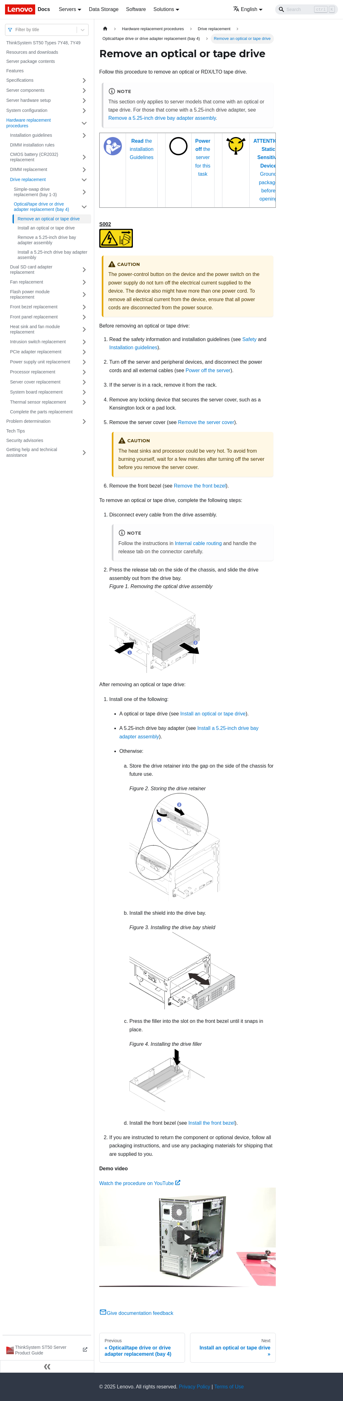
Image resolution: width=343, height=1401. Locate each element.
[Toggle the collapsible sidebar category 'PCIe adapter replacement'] (84, 352)
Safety (249, 339)
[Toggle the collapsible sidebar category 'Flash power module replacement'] (84, 294)
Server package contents (30, 61)
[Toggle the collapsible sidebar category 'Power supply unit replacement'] (84, 362)
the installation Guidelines (142, 149)
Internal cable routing (198, 543)
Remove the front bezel (200, 485)
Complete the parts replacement (41, 411)
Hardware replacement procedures (28, 123)
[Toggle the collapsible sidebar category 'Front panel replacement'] (84, 317)
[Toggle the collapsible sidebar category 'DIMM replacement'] (84, 170)
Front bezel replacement (33, 306)
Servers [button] (67, 9)
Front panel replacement (34, 316)
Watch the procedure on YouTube (139, 1183)
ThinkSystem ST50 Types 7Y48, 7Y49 (43, 42)
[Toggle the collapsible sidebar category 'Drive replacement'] (84, 180)
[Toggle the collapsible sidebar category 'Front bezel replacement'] (84, 307)
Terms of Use (229, 1386)
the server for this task (202, 157)
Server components (25, 90)
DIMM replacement (28, 169)
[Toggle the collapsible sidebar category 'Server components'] (84, 90)
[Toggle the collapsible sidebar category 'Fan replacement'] (84, 282)
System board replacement (36, 391)
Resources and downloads (32, 52)
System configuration (26, 110)
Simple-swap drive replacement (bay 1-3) (35, 192)
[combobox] (16, 29)
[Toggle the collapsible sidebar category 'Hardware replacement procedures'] (84, 123)
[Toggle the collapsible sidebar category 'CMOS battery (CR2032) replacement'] (84, 157)
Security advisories (24, 440)
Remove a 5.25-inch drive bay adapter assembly (47, 240)
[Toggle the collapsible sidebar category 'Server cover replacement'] (84, 382)
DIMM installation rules (32, 144)
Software (136, 9)
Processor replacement (32, 371)
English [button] (245, 9)
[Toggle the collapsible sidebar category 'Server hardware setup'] (84, 101)
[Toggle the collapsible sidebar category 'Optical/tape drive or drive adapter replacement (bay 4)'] (84, 207)
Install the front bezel (211, 1123)
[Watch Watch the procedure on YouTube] (188, 1237)
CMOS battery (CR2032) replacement (34, 157)
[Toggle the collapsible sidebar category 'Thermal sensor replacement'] (84, 402)
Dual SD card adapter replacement (31, 269)
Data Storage (103, 9)
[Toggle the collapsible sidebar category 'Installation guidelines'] (84, 135)
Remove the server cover (206, 422)
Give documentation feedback (136, 1313)
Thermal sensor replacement (38, 402)
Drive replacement (28, 179)
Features (15, 70)
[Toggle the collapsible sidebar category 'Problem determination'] (84, 421)
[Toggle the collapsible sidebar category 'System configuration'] (84, 111)
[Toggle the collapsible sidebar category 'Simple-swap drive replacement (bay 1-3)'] (84, 192)
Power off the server (208, 370)
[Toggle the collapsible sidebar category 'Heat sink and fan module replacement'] (84, 329)
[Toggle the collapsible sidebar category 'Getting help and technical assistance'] (84, 452)
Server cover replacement (35, 381)
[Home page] (105, 29)
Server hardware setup (28, 100)
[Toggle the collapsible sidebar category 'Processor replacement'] (84, 372)
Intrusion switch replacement (38, 341)
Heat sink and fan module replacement (35, 329)
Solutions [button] (163, 9)
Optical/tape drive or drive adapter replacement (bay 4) (41, 206)
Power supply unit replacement (40, 361)
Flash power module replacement (30, 294)
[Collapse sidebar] (47, 1366)
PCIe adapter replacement (35, 351)
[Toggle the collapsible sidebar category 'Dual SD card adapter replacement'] (84, 269)
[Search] (306, 9)
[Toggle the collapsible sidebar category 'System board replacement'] (84, 392)
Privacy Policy (194, 1386)
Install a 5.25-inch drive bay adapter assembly (52, 255)
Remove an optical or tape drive (49, 218)
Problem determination (28, 421)
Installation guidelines (31, 135)
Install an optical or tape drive (46, 227)
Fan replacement (26, 281)
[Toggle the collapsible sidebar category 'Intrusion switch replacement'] (84, 342)
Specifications (19, 80)
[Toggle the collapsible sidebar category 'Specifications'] (84, 80)
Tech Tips (15, 430)
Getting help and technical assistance (31, 452)
